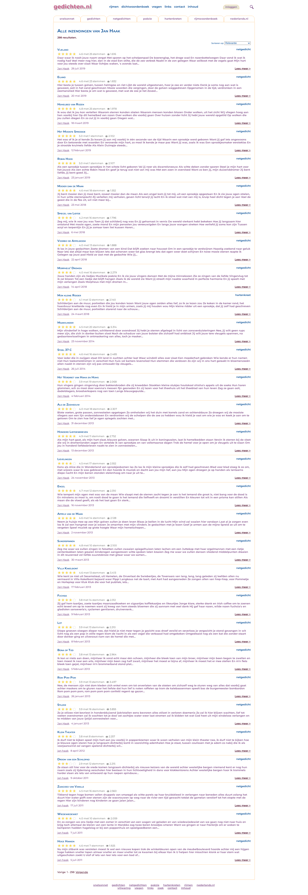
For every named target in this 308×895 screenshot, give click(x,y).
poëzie (147, 18)
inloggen (231, 6)
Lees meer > (243, 68)
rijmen (114, 6)
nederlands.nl (239, 18)
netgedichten (122, 18)
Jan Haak (63, 68)
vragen (157, 6)
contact (179, 6)
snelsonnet (67, 18)
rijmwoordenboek (205, 18)
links (168, 6)
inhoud (193, 6)
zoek (161, 888)
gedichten (93, 18)
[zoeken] (251, 6)
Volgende (82, 872)
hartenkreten (173, 18)
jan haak (63, 750)
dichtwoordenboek (135, 6)
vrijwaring (124, 888)
